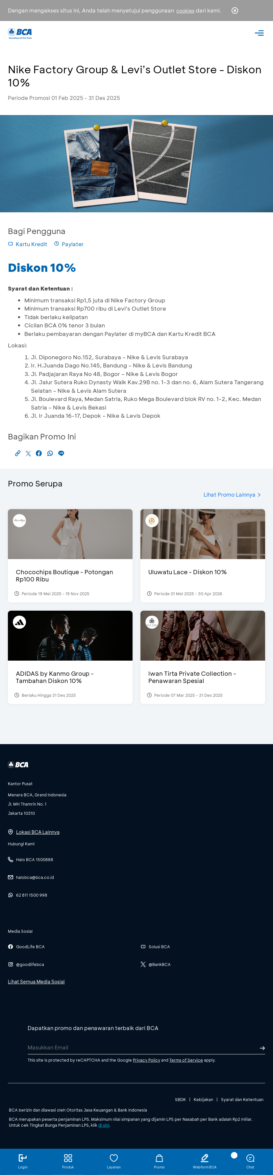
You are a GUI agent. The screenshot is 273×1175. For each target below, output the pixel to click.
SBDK (180, 1099)
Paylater (69, 244)
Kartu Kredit (27, 244)
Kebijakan (203, 1099)
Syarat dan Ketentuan (242, 1099)
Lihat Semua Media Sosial (36, 981)
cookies (185, 11)
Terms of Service (186, 1060)
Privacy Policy (146, 1060)
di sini (103, 1125)
